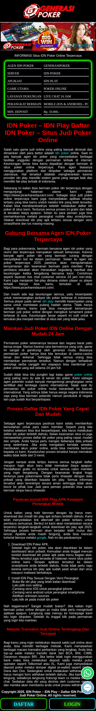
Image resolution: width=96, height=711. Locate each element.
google (41, 537)
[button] (87, 688)
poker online (83, 374)
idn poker (62, 153)
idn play (47, 301)
